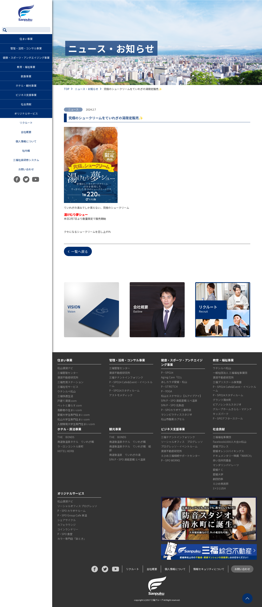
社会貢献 (26, 104)
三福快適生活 (65, 396)
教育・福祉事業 (26, 67)
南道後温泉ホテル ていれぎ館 (75, 442)
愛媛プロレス (220, 446)
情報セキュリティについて (208, 569)
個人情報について (26, 141)
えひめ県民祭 (220, 483)
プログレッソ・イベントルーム (179, 446)
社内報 (26, 150)
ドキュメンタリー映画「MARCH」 (233, 456)
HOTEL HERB (65, 451)
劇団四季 (218, 479)
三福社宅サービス (67, 387)
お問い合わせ (26, 169)
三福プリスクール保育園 (227, 382)
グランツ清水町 (222, 400)
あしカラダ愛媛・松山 (174, 382)
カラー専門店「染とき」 (71, 538)
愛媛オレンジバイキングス (228, 451)
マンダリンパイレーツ (226, 465)
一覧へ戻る (78, 251)
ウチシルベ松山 (66, 391)
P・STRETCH (169, 386)
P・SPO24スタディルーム (124, 390)
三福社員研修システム (26, 160)
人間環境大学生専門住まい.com (76, 424)
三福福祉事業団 (222, 437)
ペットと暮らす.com (69, 405)
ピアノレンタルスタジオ (227, 404)
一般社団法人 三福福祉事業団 (230, 373)
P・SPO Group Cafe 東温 (72, 515)
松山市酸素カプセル (172, 419)
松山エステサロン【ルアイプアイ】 (181, 396)
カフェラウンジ (66, 524)
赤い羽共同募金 (222, 460)
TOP (69, 89)
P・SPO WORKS (170, 460)
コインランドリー (67, 529)
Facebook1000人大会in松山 (229, 442)
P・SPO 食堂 (64, 534)
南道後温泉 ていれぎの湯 (125, 455)
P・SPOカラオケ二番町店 (176, 410)
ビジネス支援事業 (26, 95)
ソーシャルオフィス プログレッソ (182, 442)
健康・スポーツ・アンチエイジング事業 (26, 57)
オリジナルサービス (26, 113)
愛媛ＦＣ (218, 470)
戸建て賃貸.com (67, 401)
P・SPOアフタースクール (228, 418)
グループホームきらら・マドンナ (232, 409)
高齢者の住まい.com (69, 410)
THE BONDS (65, 437)
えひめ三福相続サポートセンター (180, 456)
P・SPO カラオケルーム (71, 511)
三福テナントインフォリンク (126, 377)
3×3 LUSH (219, 488)
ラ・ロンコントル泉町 (70, 446)
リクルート (26, 122)
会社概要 (26, 132)
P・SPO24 (167, 372)
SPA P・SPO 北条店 (172, 405)
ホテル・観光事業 (26, 85)
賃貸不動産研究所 (67, 377)
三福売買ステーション (70, 382)
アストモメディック (120, 395)
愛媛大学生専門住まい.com (73, 415)
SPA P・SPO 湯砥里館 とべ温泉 (179, 400)
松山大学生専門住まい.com (73, 419)
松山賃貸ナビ (65, 368)
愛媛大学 (218, 474)
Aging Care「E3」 (172, 377)
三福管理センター (67, 373)
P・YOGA (166, 391)
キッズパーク (220, 414)
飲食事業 (26, 76)
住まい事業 (26, 39)
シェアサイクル (66, 520)
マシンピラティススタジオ (176, 414)
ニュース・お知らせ (89, 89)
